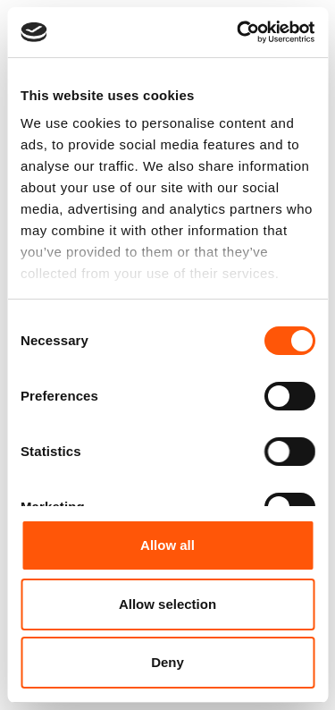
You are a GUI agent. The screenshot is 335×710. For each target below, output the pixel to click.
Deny (167, 662)
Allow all (167, 545)
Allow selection (167, 604)
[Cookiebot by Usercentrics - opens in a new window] (238, 32)
